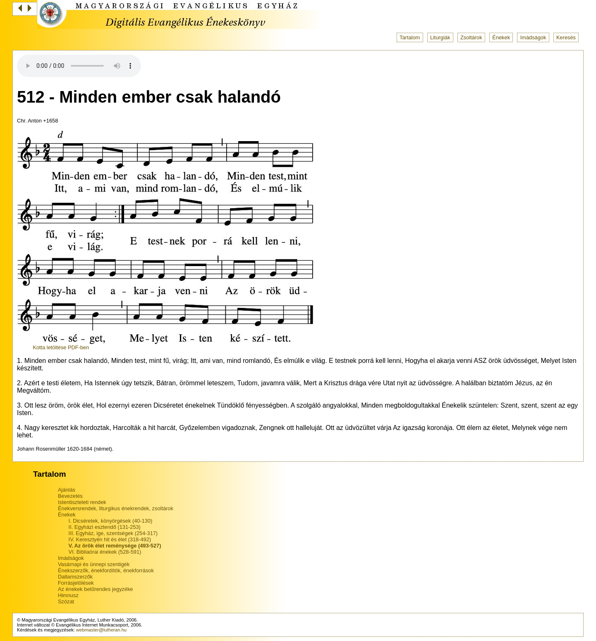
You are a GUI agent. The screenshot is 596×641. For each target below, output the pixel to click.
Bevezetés (70, 496)
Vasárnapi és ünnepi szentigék (93, 564)
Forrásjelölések (76, 583)
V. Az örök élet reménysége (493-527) (115, 546)
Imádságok (533, 37)
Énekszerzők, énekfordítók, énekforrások (106, 570)
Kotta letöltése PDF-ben (61, 347)
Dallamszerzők (75, 577)
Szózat (66, 601)
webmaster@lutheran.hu (101, 629)
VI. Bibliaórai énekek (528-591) (105, 552)
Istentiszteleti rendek (82, 502)
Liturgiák (440, 37)
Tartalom (410, 37)
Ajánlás (66, 490)
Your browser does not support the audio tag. (79, 66)
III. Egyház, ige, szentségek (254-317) (113, 533)
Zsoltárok (471, 37)
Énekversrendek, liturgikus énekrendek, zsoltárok (115, 508)
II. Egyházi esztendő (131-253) (105, 527)
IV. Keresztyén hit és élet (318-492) (110, 539)
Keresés (566, 37)
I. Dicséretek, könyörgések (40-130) (111, 521)
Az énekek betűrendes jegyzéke (95, 589)
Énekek (501, 37)
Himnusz (68, 595)
